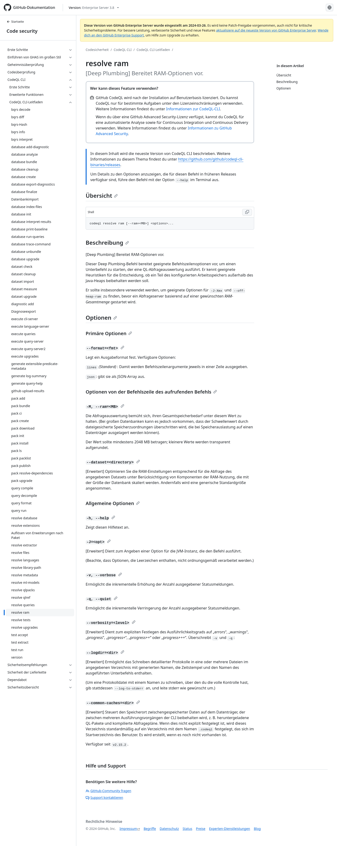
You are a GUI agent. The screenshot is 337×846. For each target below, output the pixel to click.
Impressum (128, 828)
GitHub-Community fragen (108, 791)
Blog (257, 828)
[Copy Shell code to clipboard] (247, 212)
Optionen (101, 317)
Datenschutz (169, 828)
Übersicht (102, 195)
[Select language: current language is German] (329, 7)
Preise (200, 828)
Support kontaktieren (104, 797)
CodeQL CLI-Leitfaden (153, 49)
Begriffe (150, 828)
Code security (22, 31)
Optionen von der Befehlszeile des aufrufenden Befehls (151, 392)
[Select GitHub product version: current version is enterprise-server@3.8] (94, 7)
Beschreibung (107, 242)
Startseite (15, 22)
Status (187, 828)
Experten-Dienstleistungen (229, 828)
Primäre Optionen (109, 333)
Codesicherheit (97, 49)
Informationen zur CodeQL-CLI (193, 108)
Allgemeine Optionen (113, 503)
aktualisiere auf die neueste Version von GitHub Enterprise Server (266, 30)
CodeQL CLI (123, 49)
